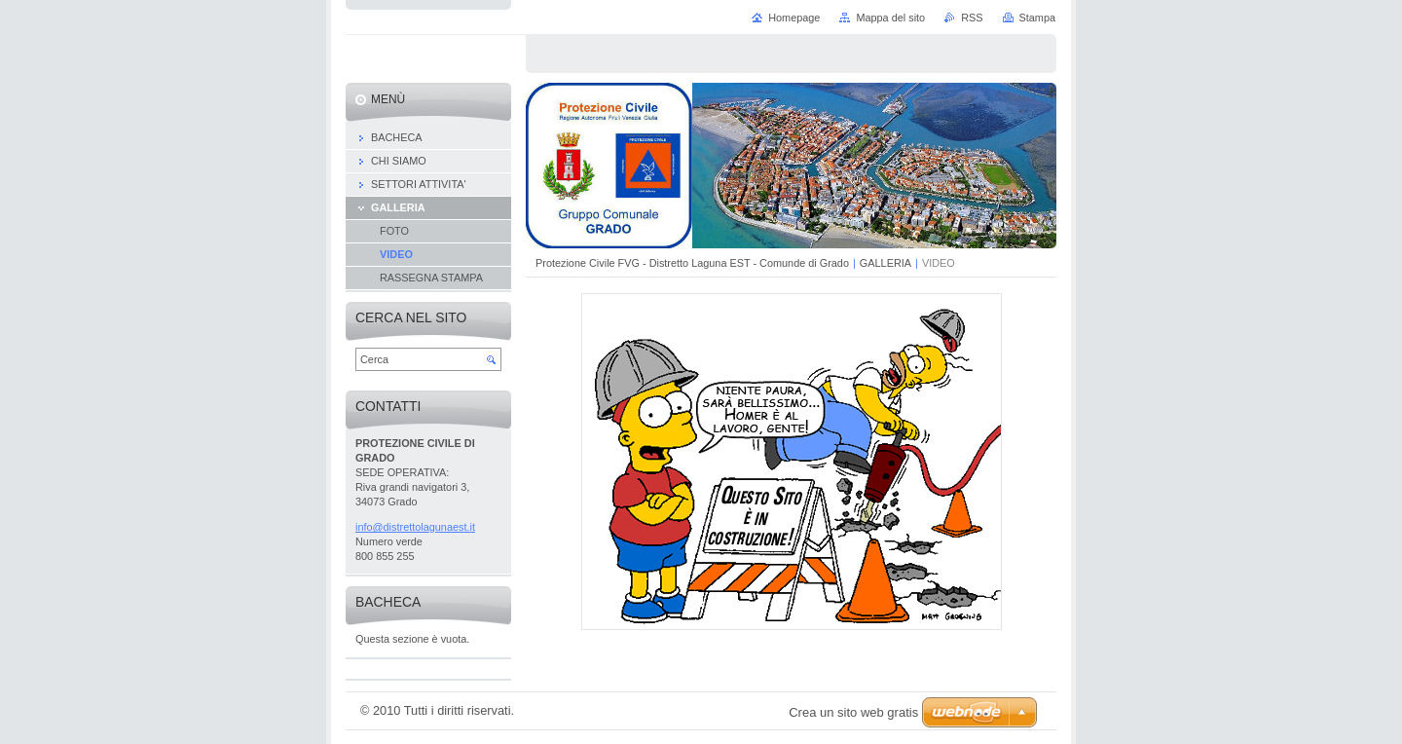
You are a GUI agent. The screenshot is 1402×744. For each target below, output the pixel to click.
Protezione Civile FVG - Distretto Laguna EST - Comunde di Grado (692, 263)
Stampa (1037, 17)
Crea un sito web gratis (853, 712)
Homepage (794, 17)
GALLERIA (885, 263)
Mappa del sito (890, 17)
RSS (971, 17)
